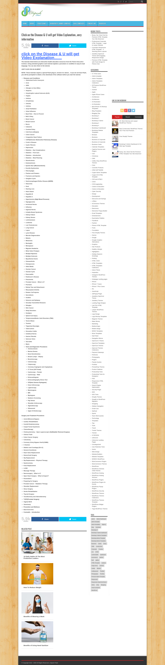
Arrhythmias (30, 101)
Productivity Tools (97, 372)
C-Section (27, 445)
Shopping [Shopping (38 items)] (103, 584)
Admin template (96, 76)
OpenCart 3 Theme (98, 341)
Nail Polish (95, 336)
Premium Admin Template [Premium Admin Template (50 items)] (98, 576)
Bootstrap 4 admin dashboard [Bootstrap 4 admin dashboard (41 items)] (99, 532)
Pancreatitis (29, 274)
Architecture (95, 97)
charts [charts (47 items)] (99, 543)
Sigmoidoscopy (33, 405)
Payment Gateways (98, 352)
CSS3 (94, 181)
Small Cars (95, 408)
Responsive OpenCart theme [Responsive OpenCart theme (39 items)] (99, 582)
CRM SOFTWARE (97, 170)
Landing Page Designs (99, 303)
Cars (93, 153)
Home (25, 23)
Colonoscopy (32, 362)
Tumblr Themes (96, 430)
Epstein (28, 165)
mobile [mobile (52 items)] (93, 568)
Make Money (96, 321)
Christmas (95, 156)
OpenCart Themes (97, 345)
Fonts (93, 228)
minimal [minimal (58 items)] (102, 565)
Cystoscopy (32, 372)
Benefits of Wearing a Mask (34, 616)
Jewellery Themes (97, 300)
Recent (128, 117)
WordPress (95, 466)
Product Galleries (97, 369)
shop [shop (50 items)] (97, 584)
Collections (42, 23)
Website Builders (97, 454)
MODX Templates (97, 331)
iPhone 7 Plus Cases (98, 286)
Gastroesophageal (32, 181)
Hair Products (96, 247)
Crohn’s (28, 142)
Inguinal (28, 209)
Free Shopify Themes (98, 232)
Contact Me (92, 23)
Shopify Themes (97, 397)
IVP (29, 382)
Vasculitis (29, 341)
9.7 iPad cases (96, 73)
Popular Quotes (96, 362)
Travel (94, 428)
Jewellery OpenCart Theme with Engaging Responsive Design (98, 55)
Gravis (35, 259)
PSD (93, 378)
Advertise (102, 23)
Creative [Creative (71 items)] (101, 549)
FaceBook (95, 220)
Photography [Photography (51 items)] (95, 573)
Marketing (95, 324)
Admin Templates (97, 78)
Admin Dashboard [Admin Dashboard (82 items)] (101, 519)
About (32, 23)
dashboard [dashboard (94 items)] (103, 554)
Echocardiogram (33, 377)
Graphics (94, 244)
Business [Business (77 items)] (94, 543)
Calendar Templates (98, 147)
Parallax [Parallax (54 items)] (102, 571)
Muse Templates (97, 333)
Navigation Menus (97, 338)
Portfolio (94, 364)
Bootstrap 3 (95, 116)
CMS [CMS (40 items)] (93, 546)
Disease (33, 142)
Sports (94, 413)
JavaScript (95, 291)
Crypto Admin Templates (99, 172)
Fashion (94, 223)
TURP (25, 499)
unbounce (95, 437)
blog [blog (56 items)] (93, 527)
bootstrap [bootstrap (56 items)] (98, 527)
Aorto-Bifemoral (29, 419)
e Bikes (94, 201)
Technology (95, 418)
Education (95, 206)
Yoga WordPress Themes (99, 509)
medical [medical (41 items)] (104, 563)
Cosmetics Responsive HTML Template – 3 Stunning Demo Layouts (99, 49)
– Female (39, 372)
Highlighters (95, 251)
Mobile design (96, 328)
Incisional (29, 204)
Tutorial (94, 433)
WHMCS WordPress (98, 459)
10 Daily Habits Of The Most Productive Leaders (34, 557)
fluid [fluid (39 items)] (93, 560)
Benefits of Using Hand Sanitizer (36, 645)
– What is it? (37, 473)
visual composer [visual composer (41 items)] (96, 587)
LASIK (26, 468)
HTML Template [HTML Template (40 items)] (96, 563)
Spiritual (94, 411)
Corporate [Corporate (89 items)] (94, 549)
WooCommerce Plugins (99, 461)
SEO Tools (95, 394)
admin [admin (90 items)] (93, 519)
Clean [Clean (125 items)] (104, 543)
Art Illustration (96, 102)
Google (94, 237)
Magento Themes (97, 319)
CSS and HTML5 (97, 179)
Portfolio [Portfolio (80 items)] (102, 573)
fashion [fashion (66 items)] (101, 557)
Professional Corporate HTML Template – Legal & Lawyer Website (99, 43)
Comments (138, 117)
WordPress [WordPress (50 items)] (94, 590)
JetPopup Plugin (97, 294)
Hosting (94, 258)
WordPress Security (98, 491)
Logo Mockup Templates (99, 316)
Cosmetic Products (97, 167)
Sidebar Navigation (98, 406)
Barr (32, 165)
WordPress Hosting (98, 473)
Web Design (95, 452)
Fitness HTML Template (99, 225)
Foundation (95, 230)
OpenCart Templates (98, 343)
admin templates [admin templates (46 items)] (96, 524)
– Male (38, 374)
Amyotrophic (30, 93)
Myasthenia (29, 259)
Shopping (95, 403)
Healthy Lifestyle (97, 249)
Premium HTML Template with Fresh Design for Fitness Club (99, 62)
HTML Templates (97, 263)
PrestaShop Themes (98, 367)
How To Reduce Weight (32, 587)
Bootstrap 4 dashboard (99, 128)
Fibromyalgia (30, 171)
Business (95, 137)
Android (94, 89)
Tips (93, 423)
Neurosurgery (28, 473)
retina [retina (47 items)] (93, 584)
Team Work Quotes (98, 416)
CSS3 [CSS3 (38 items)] (96, 552)
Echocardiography (34, 380)
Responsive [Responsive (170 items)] (95, 579)
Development (96, 196)
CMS (93, 158)
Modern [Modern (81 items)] (99, 568)
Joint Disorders (44, 318)
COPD (28, 140)
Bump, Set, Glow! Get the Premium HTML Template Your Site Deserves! (99, 37)
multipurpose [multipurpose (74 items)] (95, 571)
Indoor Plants (96, 270)
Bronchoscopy (32, 359)
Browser (94, 134)
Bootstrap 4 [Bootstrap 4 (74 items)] (94, 530)
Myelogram (31, 395)
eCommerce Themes (98, 203)
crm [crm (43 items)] (92, 552)
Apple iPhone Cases (98, 94)
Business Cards (97, 144)
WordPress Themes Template (60, 23)
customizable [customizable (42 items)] (95, 554)
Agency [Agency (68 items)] (104, 524)
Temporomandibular (32, 318)
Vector (94, 449)
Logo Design (96, 314)
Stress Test (43, 380)
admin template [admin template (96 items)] (95, 521)
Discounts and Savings (99, 198)
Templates (95, 420)
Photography (96, 357)
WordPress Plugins (98, 480)
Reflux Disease (43, 181)
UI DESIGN (95, 435)
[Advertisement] (128, 64)
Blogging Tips (96, 113)
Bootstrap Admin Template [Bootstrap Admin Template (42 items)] (98, 538)
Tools (93, 425)
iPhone (94, 281)
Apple (93, 92)
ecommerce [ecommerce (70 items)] (95, 557)
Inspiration (95, 272)
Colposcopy (32, 364)
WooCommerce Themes (99, 464)
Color (93, 165)
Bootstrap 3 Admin (97, 120)
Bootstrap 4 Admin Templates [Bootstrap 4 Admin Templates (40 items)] (99, 535)
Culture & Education (98, 186)
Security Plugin (96, 389)
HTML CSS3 (96, 261)
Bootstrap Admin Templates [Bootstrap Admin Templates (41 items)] (99, 541)
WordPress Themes (98, 493)
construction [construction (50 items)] (99, 546)
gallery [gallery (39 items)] (97, 560)
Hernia (34, 204)
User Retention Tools (98, 447)
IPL (93, 289)
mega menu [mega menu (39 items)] (95, 565)
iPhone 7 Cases (97, 284)
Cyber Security (96, 191)
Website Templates (97, 456)
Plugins (94, 359)
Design (94, 194)
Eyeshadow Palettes (98, 218)
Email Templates (97, 213)
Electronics (95, 208)
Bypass (36, 419)
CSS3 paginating (97, 184)
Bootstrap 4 (95, 123)
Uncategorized (96, 444)
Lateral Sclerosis (40, 93)
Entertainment (96, 215)
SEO (93, 392)
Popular (117, 117)
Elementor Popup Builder (99, 211)
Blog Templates (78, 23)
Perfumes (95, 355)
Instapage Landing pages (99, 279)
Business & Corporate (98, 139)
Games (94, 235)
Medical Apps (96, 326)
